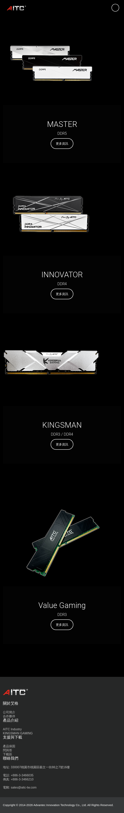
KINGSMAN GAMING (18, 733)
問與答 (7, 750)
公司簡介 (9, 712)
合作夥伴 (9, 716)
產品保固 (9, 746)
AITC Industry (12, 729)
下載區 (7, 754)
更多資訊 (62, 143)
